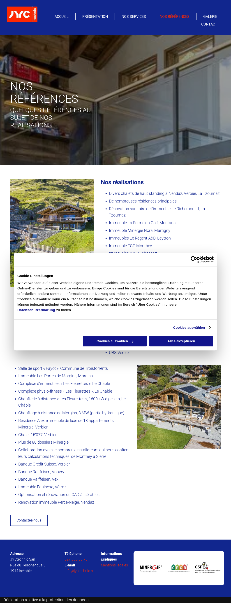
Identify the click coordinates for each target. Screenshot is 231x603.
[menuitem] (62, 16)
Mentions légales (114, 565)
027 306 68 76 (76, 559)
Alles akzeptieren (181, 341)
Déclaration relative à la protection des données (45, 599)
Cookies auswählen (189, 327)
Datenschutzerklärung (36, 310)
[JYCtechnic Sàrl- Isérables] (150, 568)
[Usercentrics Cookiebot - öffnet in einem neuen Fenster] (194, 259)
